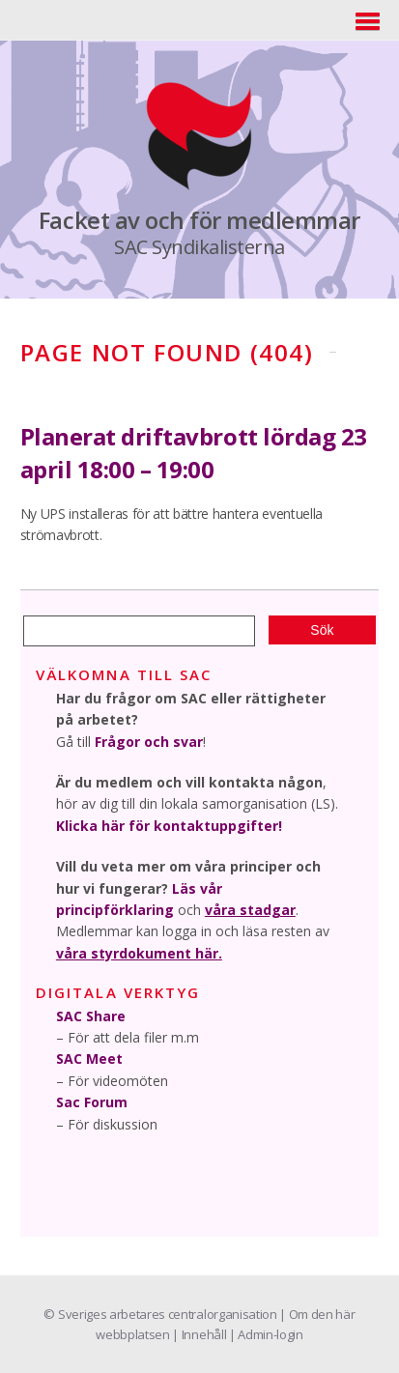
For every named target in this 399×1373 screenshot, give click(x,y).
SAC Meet (89, 1058)
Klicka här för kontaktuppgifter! (169, 825)
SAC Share (91, 1016)
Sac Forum (92, 1102)
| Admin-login (266, 1334)
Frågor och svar (149, 741)
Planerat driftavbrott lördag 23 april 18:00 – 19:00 (193, 452)
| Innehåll (200, 1334)
